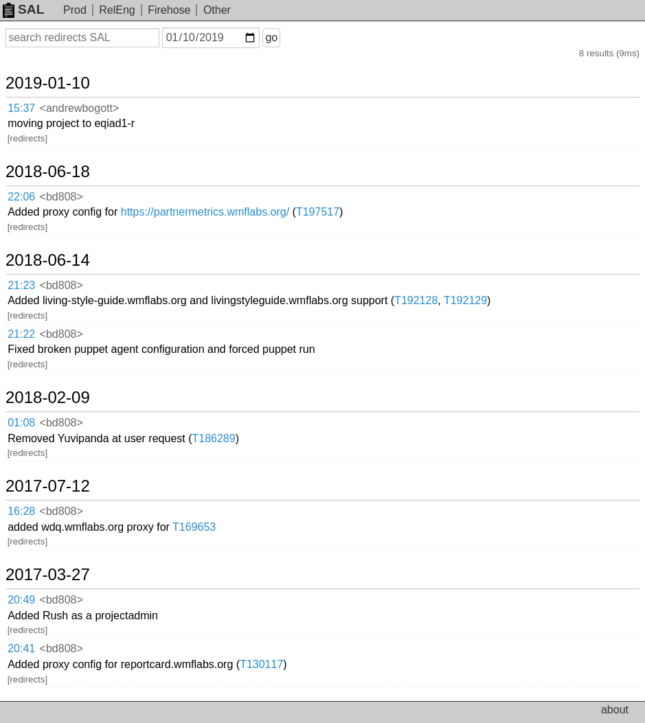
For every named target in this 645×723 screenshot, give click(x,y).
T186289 (214, 438)
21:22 (21, 334)
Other (217, 10)
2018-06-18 (47, 171)
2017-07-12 (47, 486)
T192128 (416, 300)
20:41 (21, 648)
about (615, 709)
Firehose (169, 10)
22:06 (21, 197)
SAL (23, 9)
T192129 (465, 300)
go (271, 37)
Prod (75, 10)
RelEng (117, 10)
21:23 (21, 285)
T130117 (261, 664)
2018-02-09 (47, 397)
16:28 (21, 511)
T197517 (317, 212)
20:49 (21, 600)
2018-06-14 (47, 260)
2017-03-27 (47, 574)
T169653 (194, 527)
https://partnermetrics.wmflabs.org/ (205, 212)
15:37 (21, 108)
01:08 (21, 422)
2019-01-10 (47, 83)
